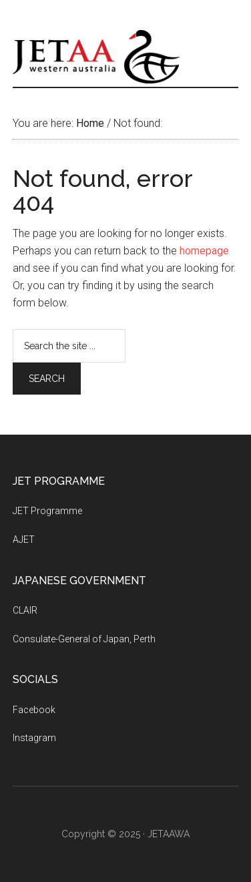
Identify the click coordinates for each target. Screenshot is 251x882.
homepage (204, 250)
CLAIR (25, 610)
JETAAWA (125, 57)
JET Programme (47, 510)
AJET (24, 539)
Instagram (34, 737)
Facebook (34, 709)
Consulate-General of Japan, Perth (84, 639)
